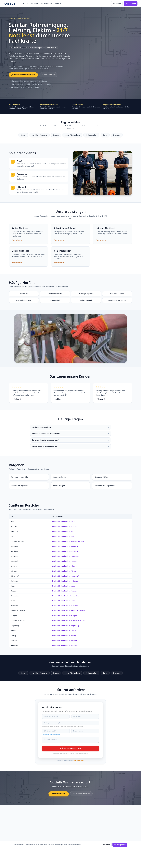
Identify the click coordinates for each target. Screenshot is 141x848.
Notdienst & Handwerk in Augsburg (64, 551)
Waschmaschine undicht (117, 300)
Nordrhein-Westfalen (39, 135)
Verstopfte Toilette (55, 294)
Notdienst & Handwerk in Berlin (63, 521)
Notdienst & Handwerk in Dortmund (64, 581)
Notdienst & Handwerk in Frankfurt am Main (67, 541)
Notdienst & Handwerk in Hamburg (64, 531)
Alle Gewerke (47, 3)
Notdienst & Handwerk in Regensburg (65, 556)
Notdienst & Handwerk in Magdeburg (65, 626)
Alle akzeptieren (120, 845)
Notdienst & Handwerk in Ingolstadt (64, 561)
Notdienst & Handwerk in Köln (62, 536)
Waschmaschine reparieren (105, 486)
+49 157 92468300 (58, 794)
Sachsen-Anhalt (91, 135)
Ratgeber (34, 3)
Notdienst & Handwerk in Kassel (63, 601)
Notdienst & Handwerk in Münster (64, 571)
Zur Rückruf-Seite (78, 761)
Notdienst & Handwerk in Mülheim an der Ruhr (68, 621)
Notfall (25, 3)
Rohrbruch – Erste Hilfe (19, 477)
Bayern (23, 135)
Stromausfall (55, 300)
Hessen (56, 135)
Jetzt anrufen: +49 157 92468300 (23, 75)
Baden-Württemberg (72, 135)
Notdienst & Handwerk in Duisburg (64, 591)
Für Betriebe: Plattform (81, 794)
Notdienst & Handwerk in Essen (63, 586)
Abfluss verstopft (86, 300)
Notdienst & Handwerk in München (64, 526)
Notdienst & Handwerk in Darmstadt (64, 606)
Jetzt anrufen (131, 3)
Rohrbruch (24, 294)
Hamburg (116, 135)
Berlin (105, 135)
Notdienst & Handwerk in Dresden (64, 640)
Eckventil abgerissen (23, 300)
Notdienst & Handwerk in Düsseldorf (64, 576)
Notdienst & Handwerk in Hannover (64, 645)
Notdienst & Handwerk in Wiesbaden (65, 596)
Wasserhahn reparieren (19, 486)
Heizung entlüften (101, 477)
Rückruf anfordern (48, 75)
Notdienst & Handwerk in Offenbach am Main (68, 611)
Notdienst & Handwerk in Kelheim (63, 566)
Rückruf (58, 3)
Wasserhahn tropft (117, 294)
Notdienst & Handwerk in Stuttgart (64, 616)
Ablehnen (106, 845)
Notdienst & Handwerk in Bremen (63, 631)
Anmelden (117, 3)
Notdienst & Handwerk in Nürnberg (64, 546)
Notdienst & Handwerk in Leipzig (63, 636)
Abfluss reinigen (59, 486)
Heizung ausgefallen (86, 294)
